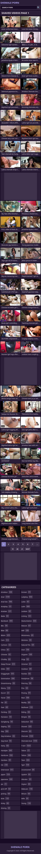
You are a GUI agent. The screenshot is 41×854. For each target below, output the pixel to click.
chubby (6, 659)
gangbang (7, 721)
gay (5, 731)
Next (28, 549)
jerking (5, 793)
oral (25, 649)
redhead (27, 707)
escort (5, 693)
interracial (7, 769)
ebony (6, 688)
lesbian (26, 611)
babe (5, 616)
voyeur (26, 784)
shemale (27, 736)
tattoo (26, 755)
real (25, 697)
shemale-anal (29, 741)
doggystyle (7, 673)
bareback (7, 620)
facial (5, 697)
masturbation (29, 620)
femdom (6, 717)
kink (5, 798)
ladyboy (27, 596)
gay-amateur (8, 736)
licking (26, 616)
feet (4, 707)
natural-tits (27, 645)
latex (25, 601)
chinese (6, 654)
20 (17, 549)
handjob (6, 750)
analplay (6, 606)
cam (5, 640)
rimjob (26, 717)
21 (22, 549)
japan (5, 774)
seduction (27, 721)
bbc (4, 625)
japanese (7, 779)
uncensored (28, 769)
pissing (26, 693)
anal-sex (6, 601)
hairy (5, 745)
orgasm (26, 654)
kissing (5, 808)
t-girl (26, 745)
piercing (26, 683)
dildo (5, 669)
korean (26, 592)
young (26, 803)
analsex (6, 611)
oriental (26, 664)
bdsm (5, 635)
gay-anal (6, 741)
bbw (4, 630)
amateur (7, 592)
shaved (26, 726)
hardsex (6, 760)
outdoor (26, 669)
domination (8, 678)
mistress (26, 640)
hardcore (7, 755)
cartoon (6, 645)
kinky (5, 803)
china (5, 649)
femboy (6, 712)
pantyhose (27, 678)
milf (25, 630)
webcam (27, 789)
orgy (25, 659)
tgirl (25, 765)
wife (25, 798)
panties (26, 673)
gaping (6, 726)
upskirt (26, 774)
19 (12, 549)
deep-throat (8, 664)
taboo (25, 750)
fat (4, 702)
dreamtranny (8, 683)
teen (25, 760)
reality (26, 702)
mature (26, 625)
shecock (26, 731)
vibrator (26, 779)
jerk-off (6, 789)
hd (4, 765)
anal (5, 596)
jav (4, 784)
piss (25, 688)
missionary (27, 635)
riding (25, 712)
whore (26, 793)
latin (25, 606)
